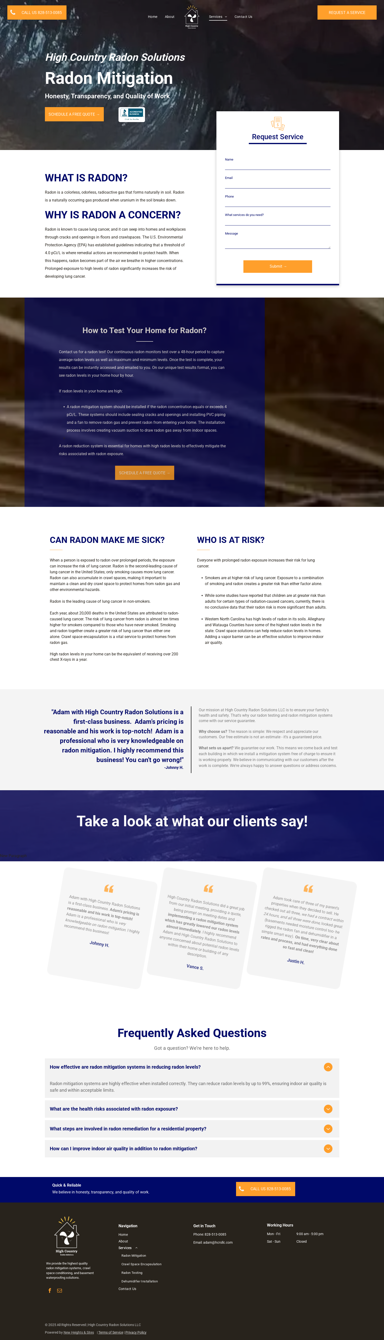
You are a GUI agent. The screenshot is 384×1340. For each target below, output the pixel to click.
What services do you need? (244, 215)
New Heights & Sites (79, 1332)
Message (231, 233)
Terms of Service (110, 1332)
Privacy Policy (135, 1332)
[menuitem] (152, 17)
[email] (59, 1291)
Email (229, 178)
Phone (229, 196)
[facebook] (49, 1291)
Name (229, 159)
